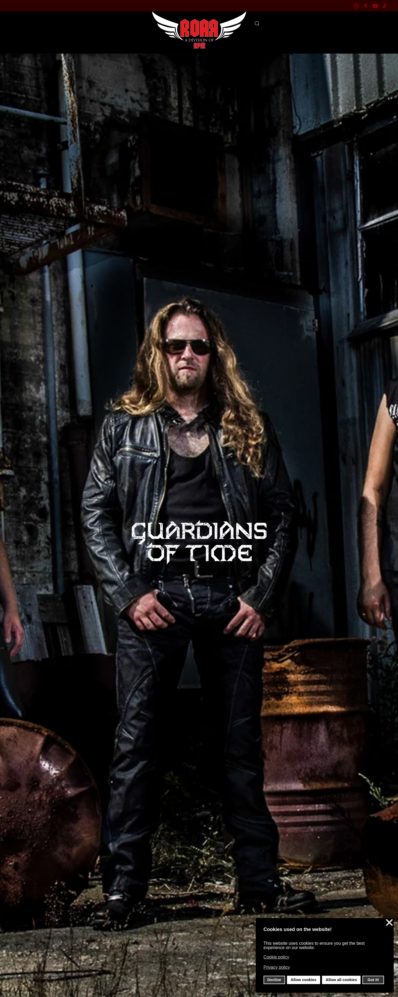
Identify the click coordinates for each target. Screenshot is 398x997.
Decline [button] (274, 980)
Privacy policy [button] (277, 967)
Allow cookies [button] (303, 980)
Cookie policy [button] (276, 957)
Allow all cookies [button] (341, 980)
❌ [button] (389, 923)
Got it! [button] (373, 980)
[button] (257, 23)
